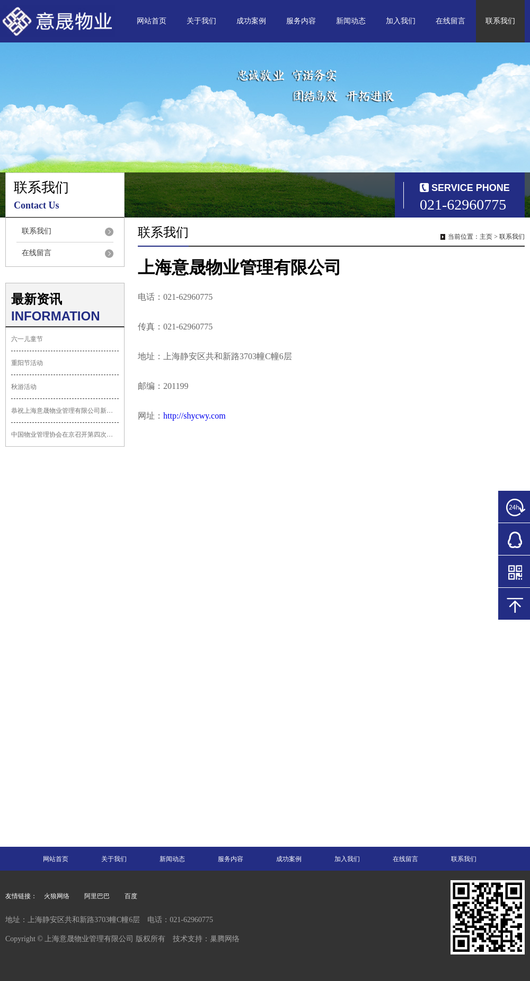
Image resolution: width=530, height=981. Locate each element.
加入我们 (401, 21)
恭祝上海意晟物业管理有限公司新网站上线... (65, 410)
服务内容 (301, 21)
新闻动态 (351, 21)
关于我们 (201, 21)
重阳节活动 (27, 363)
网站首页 (151, 21)
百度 (131, 896)
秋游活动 (24, 386)
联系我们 (500, 21)
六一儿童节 (27, 339)
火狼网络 (56, 896)
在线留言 (450, 21)
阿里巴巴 (97, 896)
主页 (486, 236)
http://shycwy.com (194, 415)
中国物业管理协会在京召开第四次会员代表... (65, 434)
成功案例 (251, 21)
